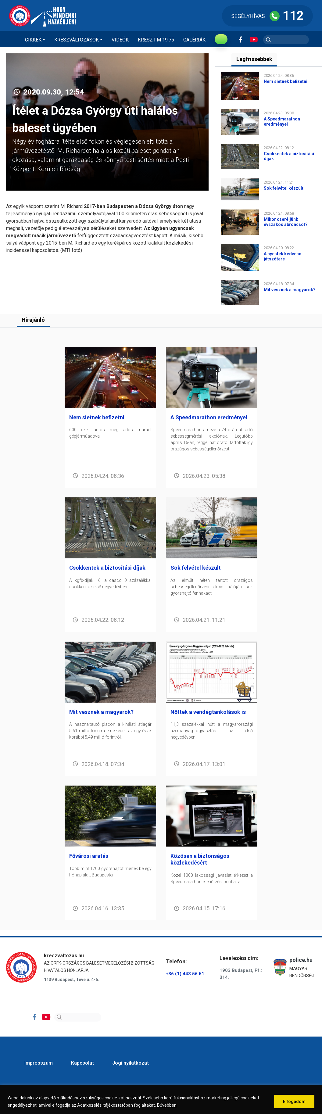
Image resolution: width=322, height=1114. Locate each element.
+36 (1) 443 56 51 (185, 973)
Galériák (194, 40)
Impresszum (38, 1063)
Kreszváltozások (76, 40)
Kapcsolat (82, 1063)
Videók (120, 40)
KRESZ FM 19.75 (156, 40)
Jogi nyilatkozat (130, 1063)
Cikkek (33, 40)
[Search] (77, 1017)
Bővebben (167, 1105)
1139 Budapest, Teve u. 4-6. (71, 979)
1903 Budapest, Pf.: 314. (241, 974)
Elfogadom (294, 1101)
